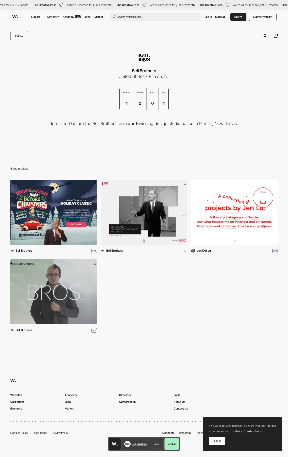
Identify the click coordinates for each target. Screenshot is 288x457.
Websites (16, 395)
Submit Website (262, 16)
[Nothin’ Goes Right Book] (53, 212)
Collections (17, 401)
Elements (16, 408)
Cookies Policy (19, 432)
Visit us (172, 444)
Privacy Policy (60, 432)
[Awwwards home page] (115, 444)
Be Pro (238, 16)
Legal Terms (40, 432)
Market (98, 16)
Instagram (185, 432)
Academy (72, 16)
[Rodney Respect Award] (144, 212)
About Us (179, 401)
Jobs (87, 16)
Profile (156, 444)
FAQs (177, 395)
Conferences (127, 401)
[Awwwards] (15, 16)
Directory (53, 16)
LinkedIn (201, 432)
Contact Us (181, 408)
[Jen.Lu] (234, 212)
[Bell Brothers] (53, 291)
